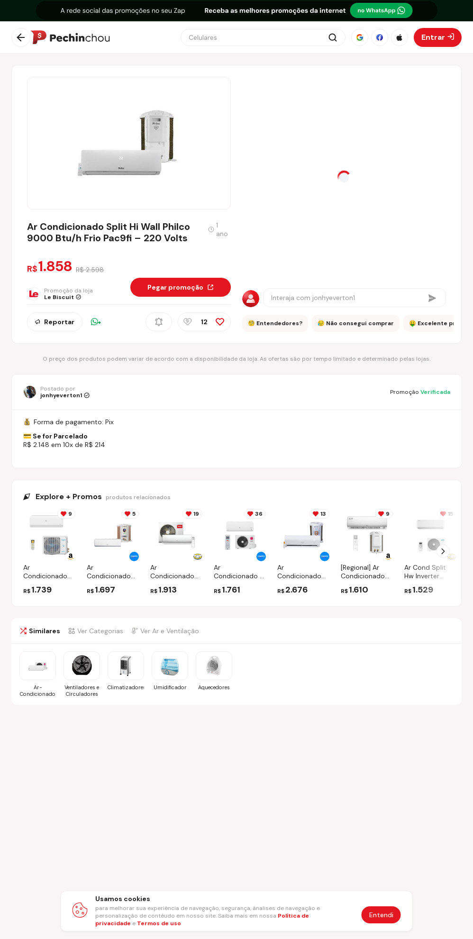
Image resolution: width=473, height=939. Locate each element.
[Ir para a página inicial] (70, 37)
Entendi (381, 915)
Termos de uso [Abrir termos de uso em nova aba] (159, 923)
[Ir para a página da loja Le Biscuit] (65, 294)
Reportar (54, 322)
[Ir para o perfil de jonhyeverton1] (56, 392)
